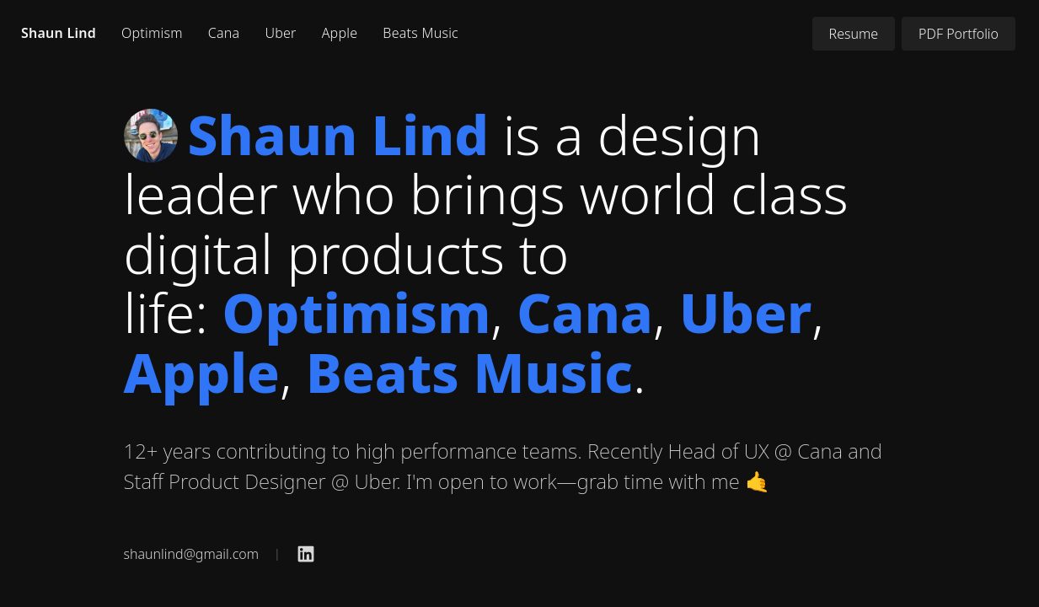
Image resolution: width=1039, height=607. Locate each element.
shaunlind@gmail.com (191, 554)
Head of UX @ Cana (755, 451)
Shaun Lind (58, 33)
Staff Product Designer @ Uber (260, 481)
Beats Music (420, 33)
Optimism (152, 33)
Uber (280, 33)
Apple (340, 33)
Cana (224, 33)
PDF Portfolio (958, 33)
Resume (854, 33)
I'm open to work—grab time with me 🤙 (588, 481)
